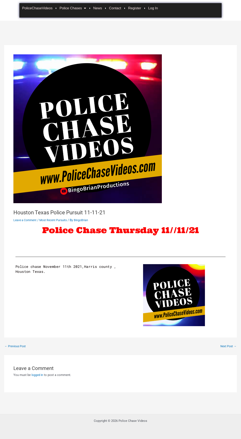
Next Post (227, 346)
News (97, 8)
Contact (115, 8)
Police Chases (73, 8)
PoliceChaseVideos (37, 8)
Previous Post (16, 346)
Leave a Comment (25, 220)
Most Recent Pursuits (56, 220)
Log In (153, 8)
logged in (38, 375)
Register (134, 8)
